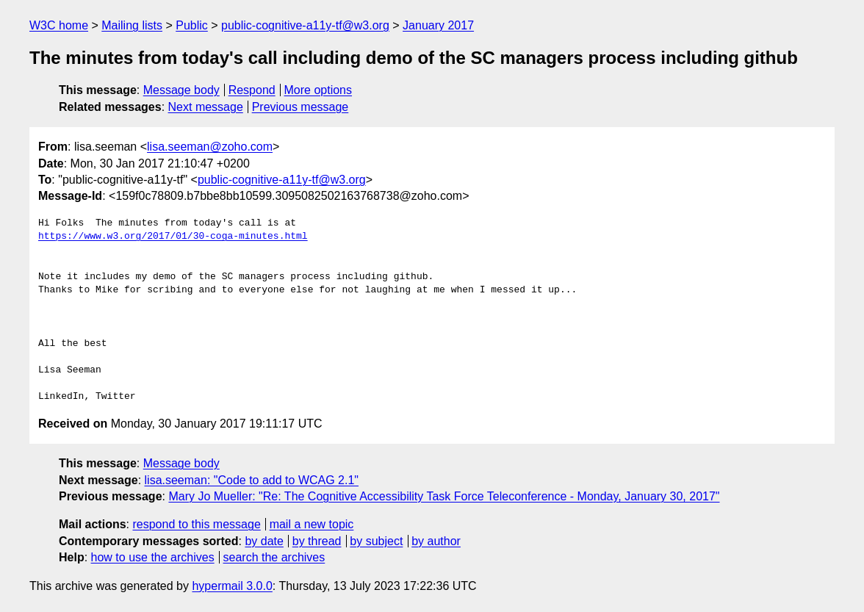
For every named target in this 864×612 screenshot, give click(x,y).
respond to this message (196, 524)
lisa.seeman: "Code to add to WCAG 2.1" (252, 480)
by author (436, 541)
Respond (252, 90)
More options (318, 90)
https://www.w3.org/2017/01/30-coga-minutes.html (173, 236)
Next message (205, 107)
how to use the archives (153, 557)
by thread (317, 541)
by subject (376, 541)
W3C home (58, 25)
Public (192, 25)
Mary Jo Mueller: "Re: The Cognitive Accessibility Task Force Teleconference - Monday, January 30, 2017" (443, 496)
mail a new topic (312, 524)
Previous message (300, 107)
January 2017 (438, 25)
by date (264, 541)
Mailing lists (131, 25)
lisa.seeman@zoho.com (210, 146)
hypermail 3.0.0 (232, 586)
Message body (181, 90)
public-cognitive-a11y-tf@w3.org (305, 25)
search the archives (274, 557)
